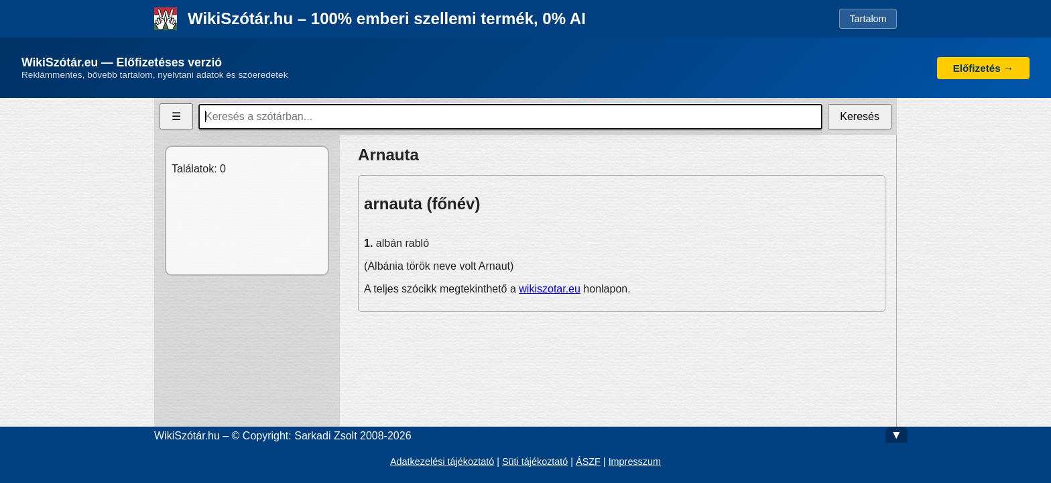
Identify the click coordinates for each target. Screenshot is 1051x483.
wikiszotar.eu (549, 288)
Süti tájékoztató (535, 461)
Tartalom (867, 18)
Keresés (859, 116)
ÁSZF (588, 461)
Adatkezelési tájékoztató (442, 461)
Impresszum (635, 461)
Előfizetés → (983, 68)
